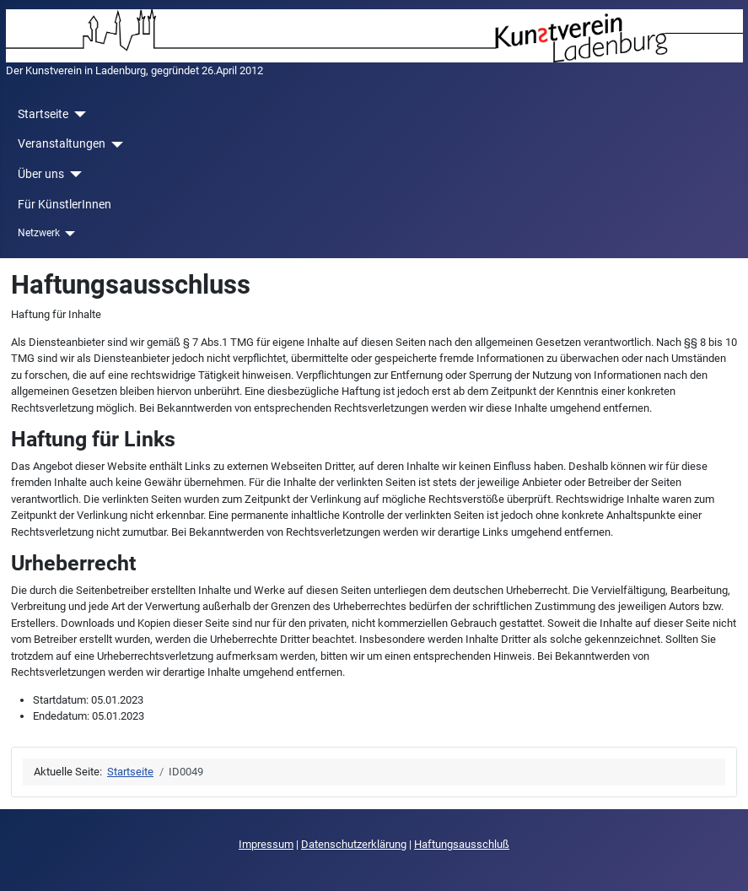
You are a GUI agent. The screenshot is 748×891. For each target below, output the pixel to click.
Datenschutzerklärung (353, 844)
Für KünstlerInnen (64, 204)
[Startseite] (77, 114)
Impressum (266, 844)
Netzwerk (39, 233)
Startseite (43, 114)
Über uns (41, 174)
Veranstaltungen (61, 143)
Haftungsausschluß (461, 844)
